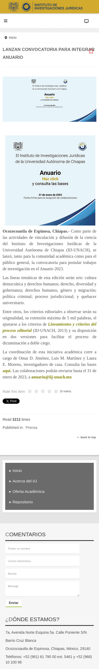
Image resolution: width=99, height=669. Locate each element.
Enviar (14, 603)
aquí (6, 370)
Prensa (31, 427)
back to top (88, 437)
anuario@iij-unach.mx (51, 377)
